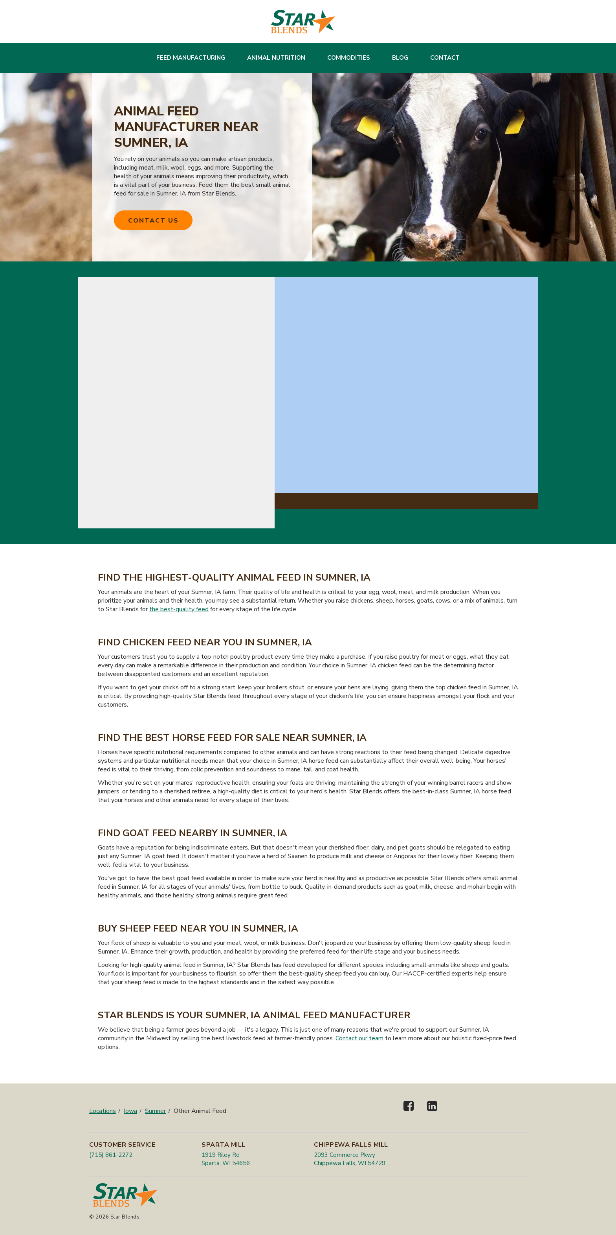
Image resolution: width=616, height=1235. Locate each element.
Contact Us (153, 220)
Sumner (155, 1111)
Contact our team (359, 1038)
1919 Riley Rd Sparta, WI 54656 (226, 1159)
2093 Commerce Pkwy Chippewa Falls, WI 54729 (349, 1159)
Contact (445, 58)
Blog (400, 58)
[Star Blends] (303, 21)
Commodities (348, 58)
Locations (102, 1111)
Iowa (130, 1111)
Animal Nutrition (276, 58)
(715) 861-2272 (110, 1155)
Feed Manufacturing (190, 58)
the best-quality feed (179, 609)
